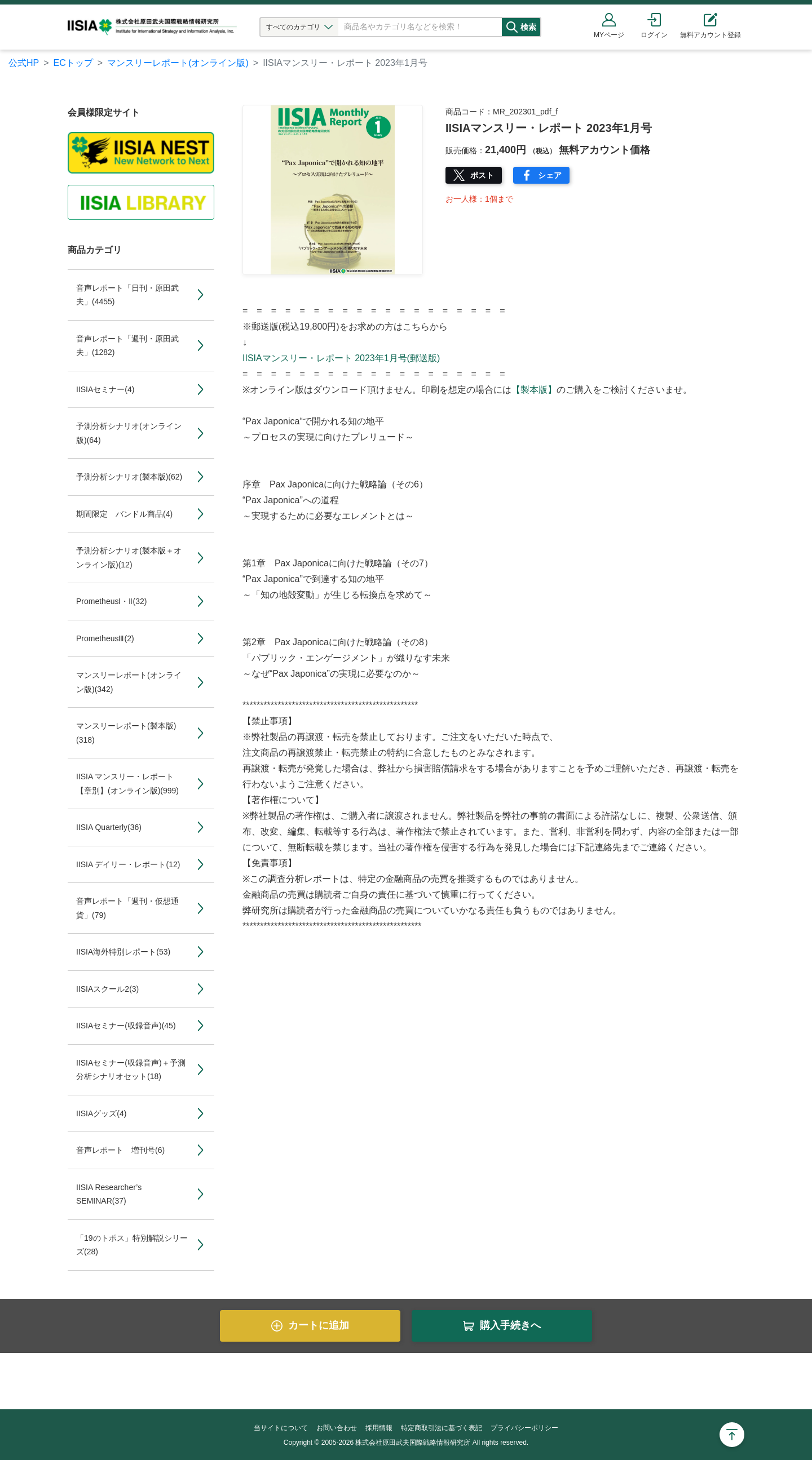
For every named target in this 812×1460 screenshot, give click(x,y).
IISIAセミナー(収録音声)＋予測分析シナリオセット (131, 1069)
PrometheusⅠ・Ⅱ (111, 601)
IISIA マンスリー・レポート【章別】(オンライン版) (127, 783)
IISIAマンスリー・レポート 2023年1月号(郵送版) (341, 358)
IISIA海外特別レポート (123, 951)
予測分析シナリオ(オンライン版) (129, 433)
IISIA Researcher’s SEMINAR (109, 1194)
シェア (550, 175)
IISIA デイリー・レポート (128, 864)
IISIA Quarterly (109, 827)
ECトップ (73, 63)
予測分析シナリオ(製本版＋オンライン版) (129, 557)
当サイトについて (281, 1428)
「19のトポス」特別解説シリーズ (132, 1245)
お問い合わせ (336, 1428)
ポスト (482, 175)
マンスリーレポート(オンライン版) (178, 63)
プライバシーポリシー (524, 1428)
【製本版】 (534, 389)
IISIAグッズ (101, 1113)
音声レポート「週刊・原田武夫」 (127, 345)
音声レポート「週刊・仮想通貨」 (127, 908)
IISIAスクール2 (107, 988)
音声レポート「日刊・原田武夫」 (127, 295)
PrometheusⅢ (105, 638)
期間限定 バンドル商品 (124, 513)
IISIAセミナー (105, 389)
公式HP (23, 63)
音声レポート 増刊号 (120, 1150)
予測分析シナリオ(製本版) (129, 476)
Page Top (732, 1434)
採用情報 (378, 1428)
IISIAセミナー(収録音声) (126, 1025)
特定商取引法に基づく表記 (441, 1428)
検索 (540, 27)
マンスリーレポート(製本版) (126, 732)
